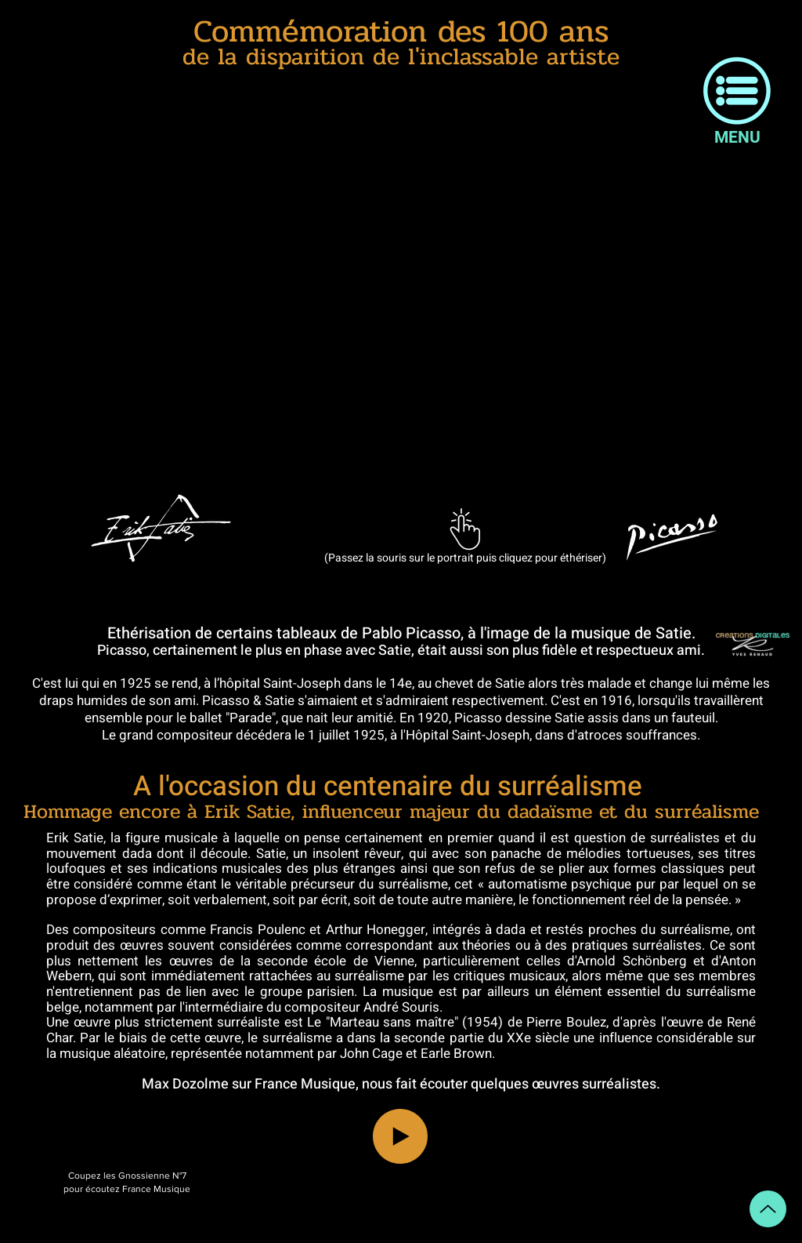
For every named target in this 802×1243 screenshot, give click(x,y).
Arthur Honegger (375, 930)
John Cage (371, 1053)
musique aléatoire (112, 1053)
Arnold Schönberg (631, 961)
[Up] (768, 1208)
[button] (737, 90)
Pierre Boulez (566, 1022)
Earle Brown (456, 1053)
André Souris (401, 1007)
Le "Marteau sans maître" (382, 1022)
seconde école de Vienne (335, 961)
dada (511, 930)
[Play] (400, 1136)
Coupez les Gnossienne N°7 (127, 1175)
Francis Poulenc (257, 930)
